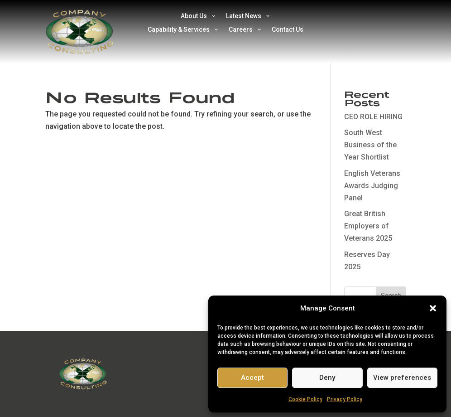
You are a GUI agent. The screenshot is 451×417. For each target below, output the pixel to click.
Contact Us (287, 29)
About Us (194, 16)
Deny (327, 377)
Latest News (243, 16)
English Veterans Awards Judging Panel (372, 185)
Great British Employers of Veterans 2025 (368, 225)
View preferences (402, 377)
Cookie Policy (305, 399)
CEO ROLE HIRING (373, 116)
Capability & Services (179, 29)
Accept (252, 377)
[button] (432, 308)
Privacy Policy (344, 399)
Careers (241, 29)
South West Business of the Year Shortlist (370, 144)
